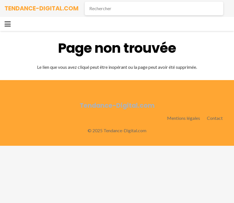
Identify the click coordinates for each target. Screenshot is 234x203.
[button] (7, 24)
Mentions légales (183, 118)
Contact (215, 118)
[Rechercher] (154, 8)
